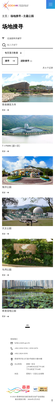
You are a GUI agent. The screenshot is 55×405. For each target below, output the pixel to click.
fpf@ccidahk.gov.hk (22, 343)
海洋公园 (6, 187)
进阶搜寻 (26, 60)
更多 (4, 110)
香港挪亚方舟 (9, 104)
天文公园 (6, 228)
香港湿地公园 (9, 310)
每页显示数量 (11, 52)
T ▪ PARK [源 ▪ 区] (11, 145)
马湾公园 (6, 269)
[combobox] (27, 45)
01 (27, 325)
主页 (4, 16)
